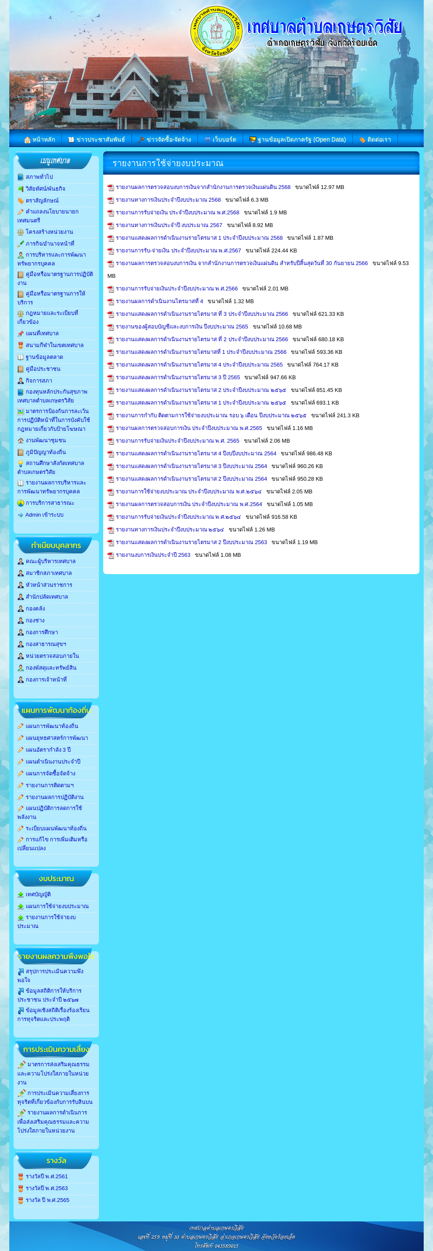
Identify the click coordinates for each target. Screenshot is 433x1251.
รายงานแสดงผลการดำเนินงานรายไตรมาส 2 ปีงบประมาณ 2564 (192, 479)
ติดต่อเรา (375, 139)
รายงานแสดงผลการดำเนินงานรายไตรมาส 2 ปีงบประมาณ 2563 (192, 542)
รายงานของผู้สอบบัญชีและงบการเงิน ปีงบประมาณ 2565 (183, 326)
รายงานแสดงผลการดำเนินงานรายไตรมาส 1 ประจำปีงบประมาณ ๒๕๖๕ (202, 403)
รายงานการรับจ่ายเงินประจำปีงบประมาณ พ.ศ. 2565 (178, 441)
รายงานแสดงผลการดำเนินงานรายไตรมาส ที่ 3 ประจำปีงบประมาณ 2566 (203, 314)
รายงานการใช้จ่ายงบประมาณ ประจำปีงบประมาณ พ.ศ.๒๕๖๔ (189, 491)
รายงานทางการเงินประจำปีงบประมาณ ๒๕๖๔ (171, 529)
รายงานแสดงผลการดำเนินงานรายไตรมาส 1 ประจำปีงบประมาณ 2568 (200, 238)
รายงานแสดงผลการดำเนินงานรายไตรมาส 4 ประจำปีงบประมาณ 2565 (200, 364)
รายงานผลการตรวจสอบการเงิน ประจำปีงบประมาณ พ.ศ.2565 (190, 428)
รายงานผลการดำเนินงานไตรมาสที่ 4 (160, 301)
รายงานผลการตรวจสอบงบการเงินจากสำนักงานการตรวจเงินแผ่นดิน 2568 (204, 187)
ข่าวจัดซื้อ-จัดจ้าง (165, 139)
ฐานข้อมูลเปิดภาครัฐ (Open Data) (297, 139)
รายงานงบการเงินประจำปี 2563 (154, 555)
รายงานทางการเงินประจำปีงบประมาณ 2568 (169, 200)
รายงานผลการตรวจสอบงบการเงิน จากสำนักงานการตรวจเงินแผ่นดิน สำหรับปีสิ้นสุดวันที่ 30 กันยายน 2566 (243, 263)
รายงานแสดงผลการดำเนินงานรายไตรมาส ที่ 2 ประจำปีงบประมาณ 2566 (203, 339)
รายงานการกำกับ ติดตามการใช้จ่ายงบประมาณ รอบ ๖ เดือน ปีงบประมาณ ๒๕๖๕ (212, 415)
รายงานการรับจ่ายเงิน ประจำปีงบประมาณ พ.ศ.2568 (178, 212)
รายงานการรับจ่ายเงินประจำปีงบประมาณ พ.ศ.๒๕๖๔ (179, 517)
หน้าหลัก (39, 139)
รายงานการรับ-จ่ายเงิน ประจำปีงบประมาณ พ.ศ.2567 (179, 250)
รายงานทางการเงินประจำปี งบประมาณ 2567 (170, 225)
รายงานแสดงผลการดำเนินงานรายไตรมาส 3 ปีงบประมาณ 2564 (192, 466)
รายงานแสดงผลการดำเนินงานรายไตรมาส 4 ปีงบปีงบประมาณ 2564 (197, 453)
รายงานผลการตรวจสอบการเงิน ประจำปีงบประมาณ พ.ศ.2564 (190, 504)
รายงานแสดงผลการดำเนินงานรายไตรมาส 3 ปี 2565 (179, 377)
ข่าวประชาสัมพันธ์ (96, 139)
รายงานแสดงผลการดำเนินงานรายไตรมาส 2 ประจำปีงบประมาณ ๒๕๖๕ (202, 390)
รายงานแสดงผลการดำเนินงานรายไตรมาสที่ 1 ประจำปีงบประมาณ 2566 (202, 352)
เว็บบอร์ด (220, 139)
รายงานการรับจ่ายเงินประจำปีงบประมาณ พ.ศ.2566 (177, 288)
